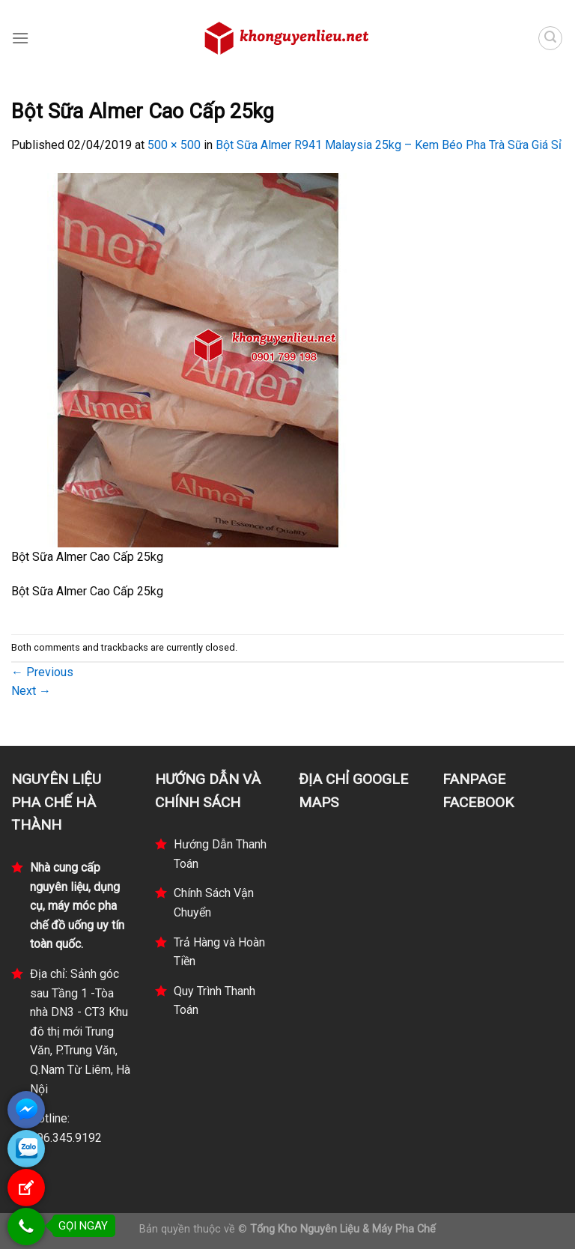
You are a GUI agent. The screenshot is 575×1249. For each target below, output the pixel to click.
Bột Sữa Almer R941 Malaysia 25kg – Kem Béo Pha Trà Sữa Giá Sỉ (389, 145)
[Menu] (20, 37)
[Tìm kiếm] (550, 38)
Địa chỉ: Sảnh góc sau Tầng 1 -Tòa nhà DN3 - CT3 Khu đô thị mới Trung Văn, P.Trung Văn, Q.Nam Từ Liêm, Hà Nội (80, 1031)
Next (31, 691)
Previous (42, 672)
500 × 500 (174, 145)
